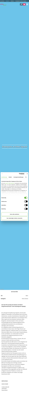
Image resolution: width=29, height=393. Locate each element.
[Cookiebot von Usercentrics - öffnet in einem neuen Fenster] (19, 174)
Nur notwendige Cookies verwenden (14, 218)
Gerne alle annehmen (14, 214)
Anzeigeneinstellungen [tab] (18, 177)
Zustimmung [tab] (4, 177)
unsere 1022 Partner (9, 183)
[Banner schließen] (27, 173)
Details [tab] (10, 177)
